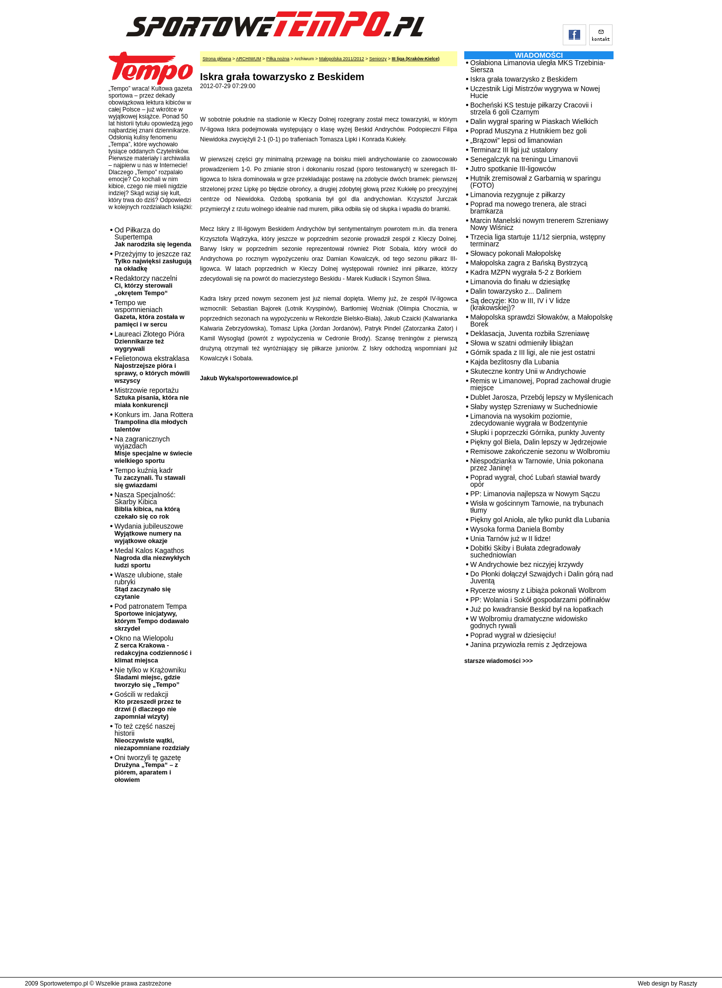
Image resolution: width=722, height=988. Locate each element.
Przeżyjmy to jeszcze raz (153, 261)
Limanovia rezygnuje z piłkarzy (517, 195)
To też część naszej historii (152, 737)
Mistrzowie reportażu (151, 397)
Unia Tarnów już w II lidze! (510, 539)
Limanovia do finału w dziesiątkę (520, 282)
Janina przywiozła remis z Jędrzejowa (528, 645)
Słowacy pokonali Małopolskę (515, 253)
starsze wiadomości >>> (498, 661)
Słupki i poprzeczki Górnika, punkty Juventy (537, 433)
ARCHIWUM (248, 58)
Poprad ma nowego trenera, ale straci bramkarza (528, 207)
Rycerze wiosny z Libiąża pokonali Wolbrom (538, 590)
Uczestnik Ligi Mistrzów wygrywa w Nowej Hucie (535, 92)
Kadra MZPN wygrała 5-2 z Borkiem (525, 272)
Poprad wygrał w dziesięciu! (513, 635)
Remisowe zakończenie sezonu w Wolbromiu (540, 451)
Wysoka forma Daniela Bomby (517, 529)
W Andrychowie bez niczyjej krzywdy (526, 564)
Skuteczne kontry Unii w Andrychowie (528, 371)
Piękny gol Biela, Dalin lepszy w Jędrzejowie (538, 442)
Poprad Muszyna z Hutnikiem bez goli (528, 131)
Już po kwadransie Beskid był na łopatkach (536, 609)
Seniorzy (378, 58)
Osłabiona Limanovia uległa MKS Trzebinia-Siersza (538, 66)
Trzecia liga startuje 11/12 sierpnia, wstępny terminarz (538, 240)
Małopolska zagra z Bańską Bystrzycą (529, 263)
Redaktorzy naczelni (145, 285)
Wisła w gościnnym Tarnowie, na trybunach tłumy (536, 506)
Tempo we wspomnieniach (149, 313)
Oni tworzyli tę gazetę (147, 768)
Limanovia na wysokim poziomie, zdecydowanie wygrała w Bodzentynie (529, 419)
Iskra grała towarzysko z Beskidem (524, 79)
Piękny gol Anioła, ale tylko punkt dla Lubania (540, 520)
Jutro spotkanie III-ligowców (513, 169)
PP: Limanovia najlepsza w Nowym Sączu (535, 494)
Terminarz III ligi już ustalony (514, 150)
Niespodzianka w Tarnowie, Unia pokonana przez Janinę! (536, 464)
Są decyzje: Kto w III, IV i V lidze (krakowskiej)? (520, 304)
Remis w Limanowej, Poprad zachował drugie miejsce (540, 384)
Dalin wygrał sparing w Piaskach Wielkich (534, 121)
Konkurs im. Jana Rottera (153, 422)
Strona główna (217, 58)
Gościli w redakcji (147, 705)
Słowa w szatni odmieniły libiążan (521, 343)
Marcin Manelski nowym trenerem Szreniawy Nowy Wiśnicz (539, 224)
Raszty (688, 983)
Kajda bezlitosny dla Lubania (514, 362)
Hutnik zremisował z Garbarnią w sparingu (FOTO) (535, 181)
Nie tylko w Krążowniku (150, 677)
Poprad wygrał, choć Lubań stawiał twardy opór (535, 480)
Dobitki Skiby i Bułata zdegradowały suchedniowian (525, 551)
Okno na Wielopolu (153, 649)
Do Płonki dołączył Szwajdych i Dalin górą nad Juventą (541, 577)
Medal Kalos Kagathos (152, 558)
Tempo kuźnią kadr (149, 477)
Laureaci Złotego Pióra (149, 341)
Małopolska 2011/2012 (341, 58)
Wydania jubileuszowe (148, 533)
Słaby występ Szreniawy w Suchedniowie (534, 407)
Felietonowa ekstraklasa (152, 369)
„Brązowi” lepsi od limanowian (516, 140)
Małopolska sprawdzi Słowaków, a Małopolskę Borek (541, 320)
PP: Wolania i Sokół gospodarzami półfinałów (540, 600)
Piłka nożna (278, 58)
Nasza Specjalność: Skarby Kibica (147, 505)
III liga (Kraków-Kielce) (415, 58)
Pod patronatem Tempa (151, 617)
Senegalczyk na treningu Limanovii (524, 159)
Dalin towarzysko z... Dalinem (516, 291)
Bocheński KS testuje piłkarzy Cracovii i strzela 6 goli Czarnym (531, 108)
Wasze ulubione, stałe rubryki (148, 585)
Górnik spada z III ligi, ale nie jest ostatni (532, 352)
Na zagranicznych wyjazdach (153, 449)
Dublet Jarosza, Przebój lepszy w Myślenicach (541, 397)
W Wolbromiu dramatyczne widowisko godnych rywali (528, 622)
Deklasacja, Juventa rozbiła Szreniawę (530, 333)
